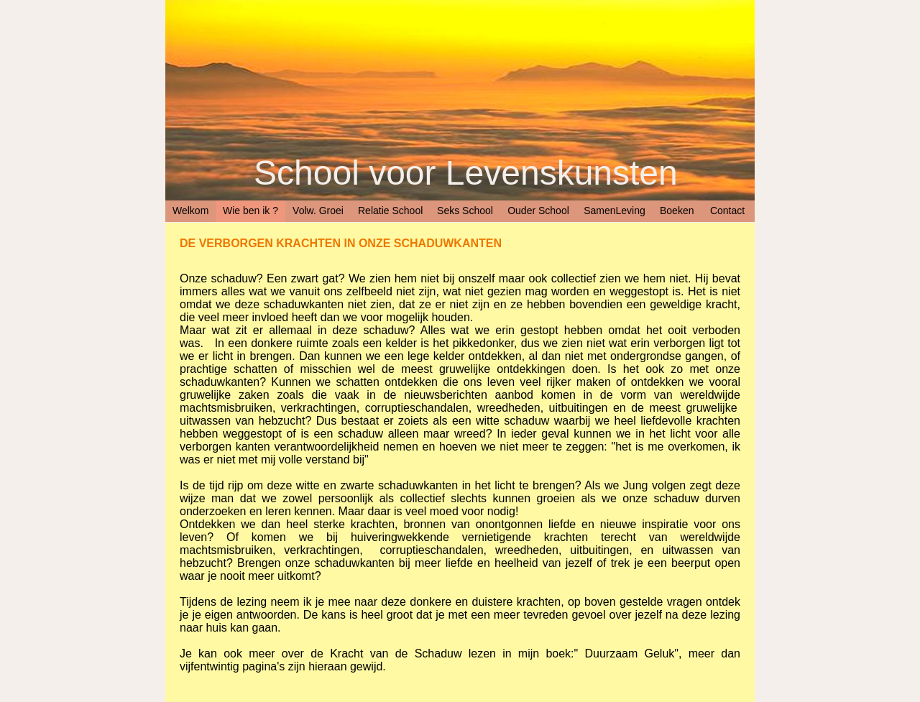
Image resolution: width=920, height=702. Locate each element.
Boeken (677, 210)
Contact (727, 210)
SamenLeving (614, 210)
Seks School (465, 210)
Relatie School (390, 210)
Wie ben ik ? (250, 210)
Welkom (190, 210)
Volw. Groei (318, 210)
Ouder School (538, 210)
